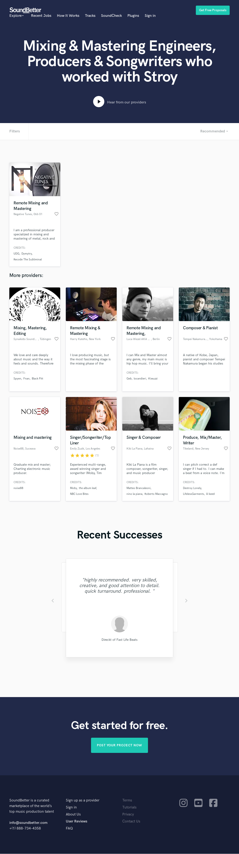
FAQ (69, 828)
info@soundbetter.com (28, 823)
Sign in (150, 16)
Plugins (133, 16)
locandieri (140, 378)
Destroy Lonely (192, 488)
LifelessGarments (193, 494)
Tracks (90, 16)
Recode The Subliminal (28, 259)
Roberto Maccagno (156, 494)
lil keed (210, 494)
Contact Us (131, 821)
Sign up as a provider (82, 800)
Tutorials (129, 807)
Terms (127, 800)
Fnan (26, 378)
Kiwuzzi (153, 378)
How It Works (68, 16)
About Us (73, 814)
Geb (129, 378)
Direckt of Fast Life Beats (119, 640)
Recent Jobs (41, 16)
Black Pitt (37, 378)
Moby (73, 488)
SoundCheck (111, 16)
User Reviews (76, 821)
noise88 (18, 488)
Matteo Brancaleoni (139, 488)
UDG (16, 253)
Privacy (128, 814)
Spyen (17, 378)
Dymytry (26, 253)
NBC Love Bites (79, 494)
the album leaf (87, 488)
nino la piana (134, 494)
